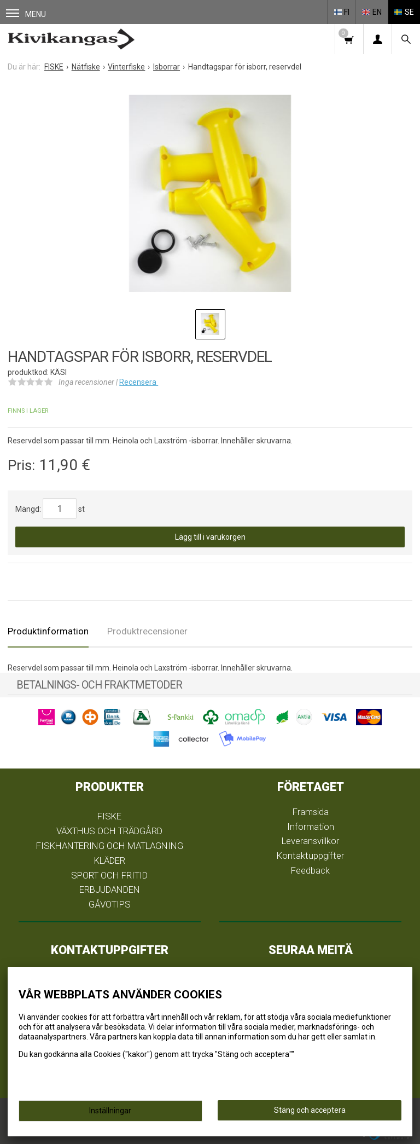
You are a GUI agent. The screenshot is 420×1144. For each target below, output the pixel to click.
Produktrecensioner (147, 631)
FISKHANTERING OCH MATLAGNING (109, 845)
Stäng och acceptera (310, 1110)
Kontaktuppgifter (310, 855)
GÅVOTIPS (110, 904)
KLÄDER (109, 860)
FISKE (109, 816)
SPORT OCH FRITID (109, 875)
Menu (26, 14)
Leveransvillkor (310, 840)
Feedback (310, 870)
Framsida (311, 811)
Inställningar (110, 1110)
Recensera (138, 382)
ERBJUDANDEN (109, 889)
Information (310, 826)
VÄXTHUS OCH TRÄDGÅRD (109, 830)
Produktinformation (48, 631)
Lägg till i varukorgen (210, 537)
